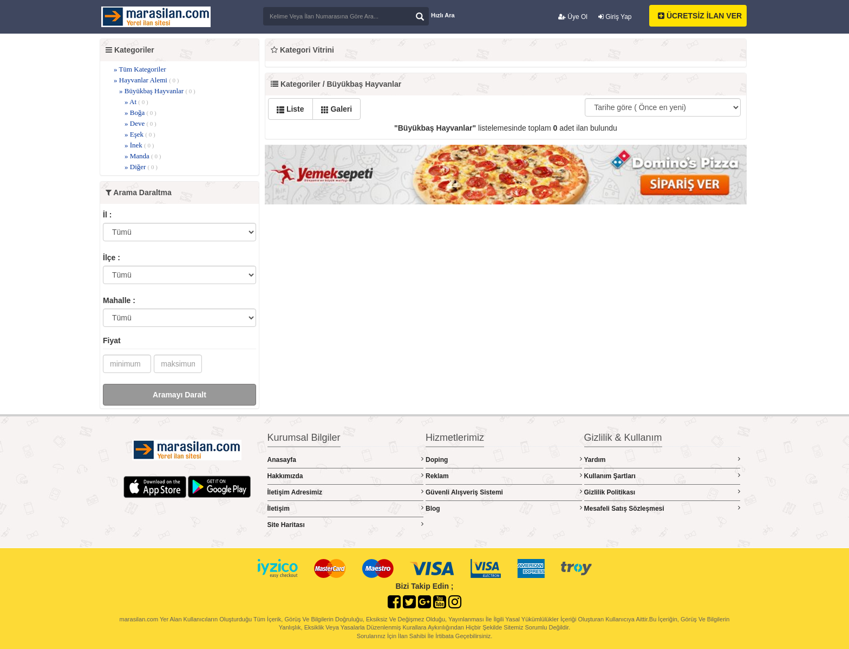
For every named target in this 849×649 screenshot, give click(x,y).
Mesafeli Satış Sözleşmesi (662, 508)
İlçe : (111, 257)
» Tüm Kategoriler (140, 69)
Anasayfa (345, 459)
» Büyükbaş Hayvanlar (157, 91)
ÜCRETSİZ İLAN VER (700, 15)
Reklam (504, 476)
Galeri (336, 109)
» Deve (140, 123)
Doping (504, 459)
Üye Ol (572, 17)
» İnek (139, 145)
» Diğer (141, 167)
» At (136, 102)
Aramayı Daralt (179, 394)
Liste (290, 109)
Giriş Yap (615, 17)
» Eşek (140, 134)
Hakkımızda (345, 476)
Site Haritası (345, 525)
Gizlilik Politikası (662, 492)
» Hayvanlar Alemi (146, 80)
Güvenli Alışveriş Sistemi (504, 492)
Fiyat (112, 340)
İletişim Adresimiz (345, 492)
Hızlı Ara (443, 15)
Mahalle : (119, 300)
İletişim (345, 508)
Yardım (662, 459)
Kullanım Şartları (662, 476)
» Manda (143, 156)
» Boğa (140, 112)
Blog (504, 508)
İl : (107, 214)
